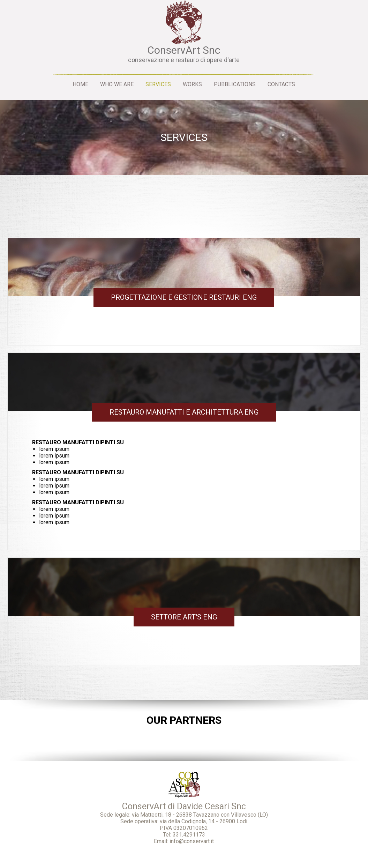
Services (158, 84)
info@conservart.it (192, 841)
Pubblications (235, 84)
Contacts (281, 84)
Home (80, 84)
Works (192, 84)
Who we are (117, 84)
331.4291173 (189, 834)
